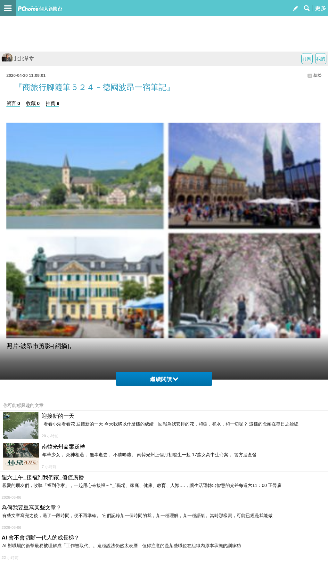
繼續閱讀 (164, 379)
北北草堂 (18, 58)
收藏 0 (33, 103)
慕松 (317, 75)
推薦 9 (53, 103)
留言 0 (13, 103)
